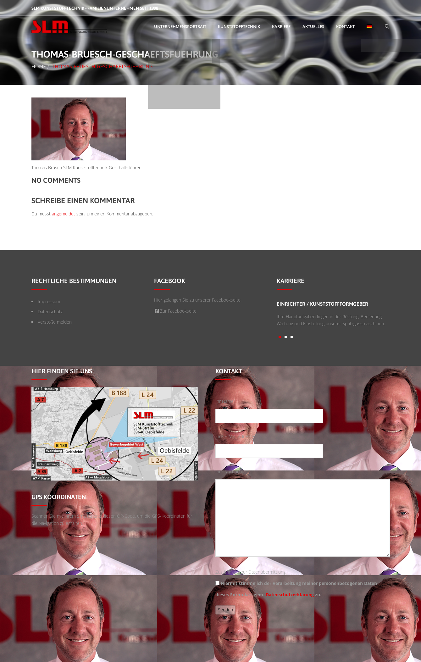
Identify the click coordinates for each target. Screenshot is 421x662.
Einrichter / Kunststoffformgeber (322, 304)
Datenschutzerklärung (290, 595)
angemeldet (63, 214)
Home (38, 66)
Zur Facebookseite (175, 311)
